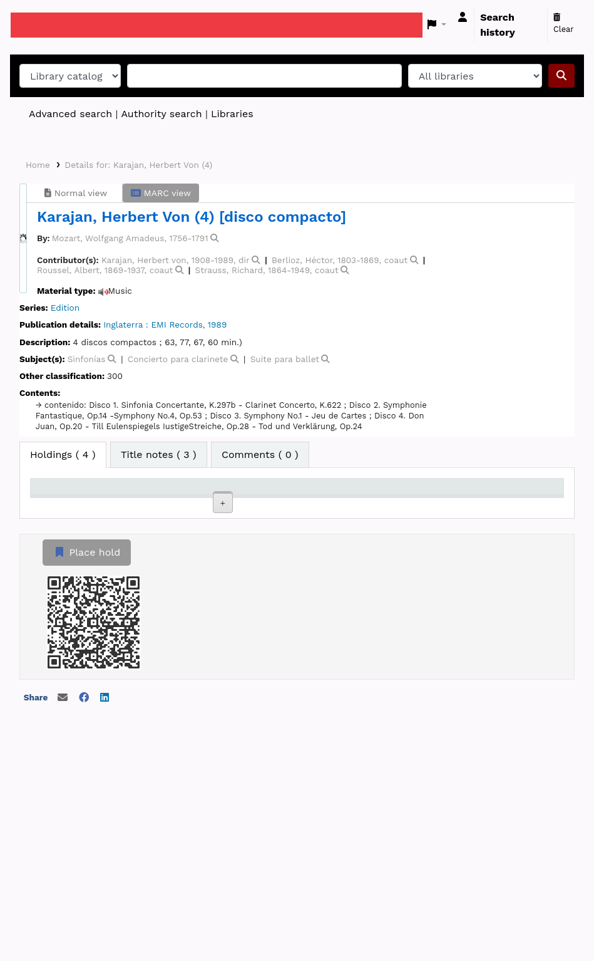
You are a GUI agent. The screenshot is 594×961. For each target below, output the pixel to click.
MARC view (161, 193)
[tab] (158, 455)
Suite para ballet (284, 359)
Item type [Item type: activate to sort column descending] (59, 504)
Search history (497, 24)
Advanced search (70, 114)
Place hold (86, 783)
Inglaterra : (125, 324)
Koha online (42, 25)
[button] (437, 25)
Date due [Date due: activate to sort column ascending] (458, 504)
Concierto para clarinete (178, 359)
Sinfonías (87, 359)
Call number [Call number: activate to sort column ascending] (255, 498)
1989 (217, 324)
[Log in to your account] (462, 17)
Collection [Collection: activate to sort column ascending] (194, 504)
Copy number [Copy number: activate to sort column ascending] (322, 498)
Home (38, 165)
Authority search (161, 114)
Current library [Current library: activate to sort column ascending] (122, 498)
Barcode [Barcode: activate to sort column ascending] (523, 504)
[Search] (561, 76)
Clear (563, 24)
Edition (65, 308)
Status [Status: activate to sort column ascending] (386, 504)
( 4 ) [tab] (63, 454)
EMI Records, (178, 324)
